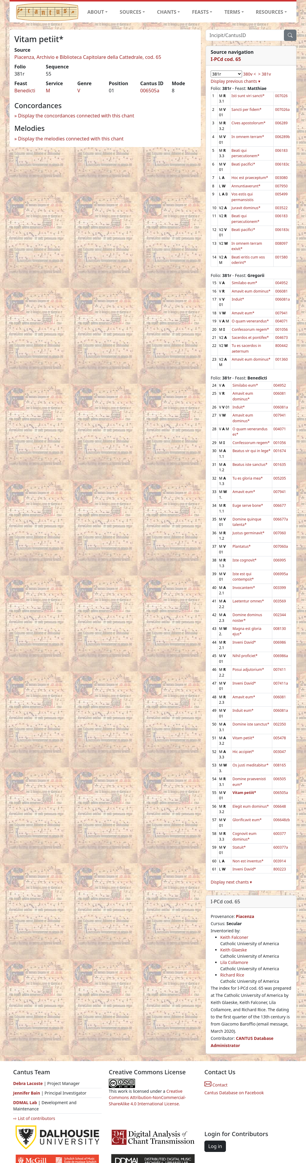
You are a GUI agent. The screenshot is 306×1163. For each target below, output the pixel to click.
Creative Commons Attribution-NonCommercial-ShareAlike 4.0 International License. (147, 1097)
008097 (281, 243)
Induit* (238, 299)
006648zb (281, 819)
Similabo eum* (244, 282)
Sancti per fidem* (247, 109)
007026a (282, 109)
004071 (281, 321)
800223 (279, 869)
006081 (281, 291)
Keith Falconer (234, 937)
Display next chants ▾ (231, 882)
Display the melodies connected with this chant (70, 138)
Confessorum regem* (250, 329)
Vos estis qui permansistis (243, 197)
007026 (281, 95)
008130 (279, 628)
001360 (281, 359)
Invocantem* (243, 587)
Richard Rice (232, 975)
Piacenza (245, 916)
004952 (281, 282)
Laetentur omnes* (248, 601)
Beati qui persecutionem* (245, 153)
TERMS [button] (232, 12)
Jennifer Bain (27, 1093)
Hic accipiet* (243, 751)
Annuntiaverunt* (246, 186)
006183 (281, 150)
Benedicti (24, 90)
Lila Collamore (234, 962)
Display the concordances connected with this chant (76, 115)
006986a (280, 655)
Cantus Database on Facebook (234, 1092)
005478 (279, 737)
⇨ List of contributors (34, 1118)
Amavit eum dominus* (251, 291)
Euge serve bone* (247, 505)
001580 (281, 257)
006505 (279, 778)
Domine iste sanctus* (250, 724)
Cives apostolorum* (249, 123)
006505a (149, 90)
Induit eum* (242, 710)
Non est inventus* (248, 861)
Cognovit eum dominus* (244, 836)
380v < (249, 74)
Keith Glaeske (233, 950)
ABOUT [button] (95, 12)
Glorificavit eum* (247, 819)
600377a (280, 847)
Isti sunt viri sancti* (248, 95)
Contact (215, 1085)
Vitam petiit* (243, 737)
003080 (281, 177)
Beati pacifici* (243, 164)
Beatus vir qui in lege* (251, 450)
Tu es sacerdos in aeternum (246, 348)
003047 (279, 751)
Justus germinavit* (248, 532)
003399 (279, 587)
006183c (282, 164)
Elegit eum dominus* (250, 806)
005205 (279, 478)
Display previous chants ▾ (235, 81)
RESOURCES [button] (269, 12)
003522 (281, 207)
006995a (280, 573)
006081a (282, 299)
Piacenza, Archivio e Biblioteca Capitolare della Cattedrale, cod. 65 (87, 57)
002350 (279, 724)
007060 (279, 532)
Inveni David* (244, 642)
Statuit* (239, 847)
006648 (279, 806)
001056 (281, 329)
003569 (279, 601)
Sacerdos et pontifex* (250, 337)
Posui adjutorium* (248, 669)
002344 (279, 614)
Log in (215, 1146)
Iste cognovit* (244, 560)
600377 (279, 833)
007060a (280, 546)
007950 (281, 186)
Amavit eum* (243, 313)
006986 (279, 642)
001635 (279, 464)
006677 (279, 505)
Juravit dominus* (246, 207)
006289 (281, 123)
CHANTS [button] (166, 12)
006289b (282, 136)
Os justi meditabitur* (250, 765)
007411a (280, 683)
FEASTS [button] (200, 12)
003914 (279, 861)
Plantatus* (241, 546)
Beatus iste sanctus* (249, 464)
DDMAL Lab (25, 1102)
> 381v (264, 74)
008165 (279, 765)
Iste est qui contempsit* (243, 576)
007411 (279, 669)
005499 (281, 194)
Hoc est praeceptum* (250, 177)
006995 (279, 560)
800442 (281, 345)
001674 (279, 450)
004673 (281, 337)
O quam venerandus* (250, 321)
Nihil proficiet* (245, 655)
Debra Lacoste (28, 1083)
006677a (280, 519)
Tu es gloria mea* (247, 478)
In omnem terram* (248, 136)
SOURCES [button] (130, 12)
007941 (281, 313)
